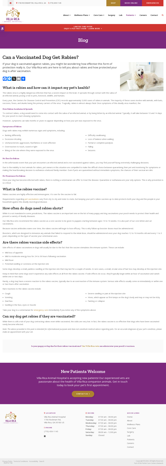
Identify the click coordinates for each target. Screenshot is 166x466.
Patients (130, 15)
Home (130, 417)
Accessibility (33, 461)
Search (41, 461)
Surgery (111, 15)
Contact (154, 15)
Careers (143, 15)
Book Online (131, 3)
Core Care (98, 15)
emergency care (41, 310)
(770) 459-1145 (55, 3)
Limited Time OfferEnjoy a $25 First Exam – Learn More (82, 28)
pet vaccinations (32, 199)
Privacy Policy (7, 461)
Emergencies (152, 3)
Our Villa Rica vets (90, 346)
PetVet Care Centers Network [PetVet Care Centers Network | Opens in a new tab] (152, 463)
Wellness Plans (81, 15)
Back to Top (8, 463)
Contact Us (82, 394)
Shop (113, 3)
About (66, 15)
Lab (120, 15)
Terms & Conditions (21, 461)
